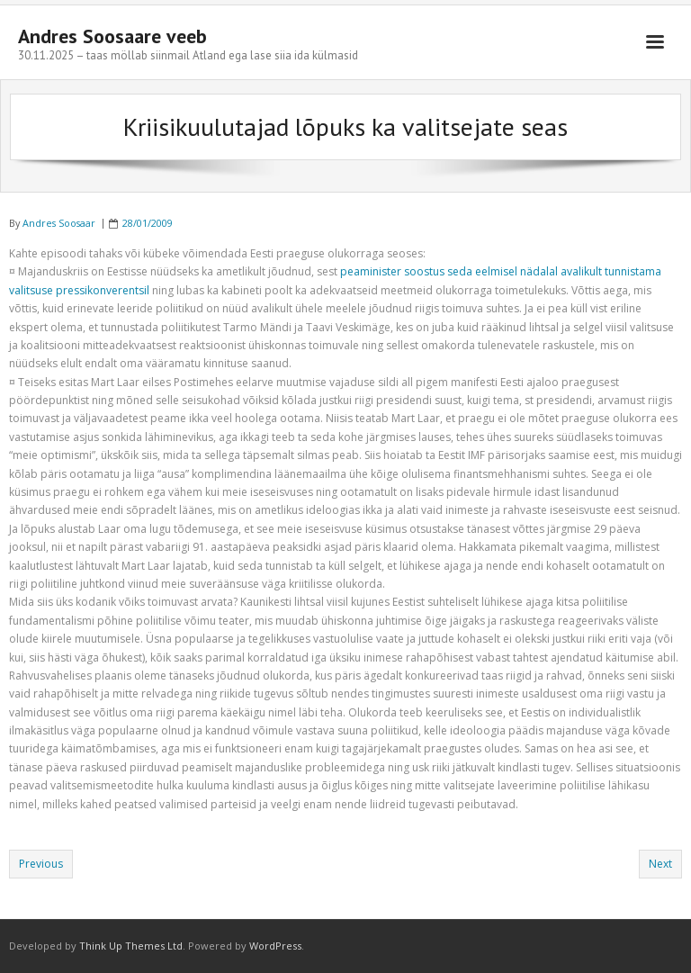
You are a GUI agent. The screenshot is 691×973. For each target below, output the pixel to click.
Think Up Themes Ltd (131, 945)
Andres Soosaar (58, 223)
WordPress (275, 945)
